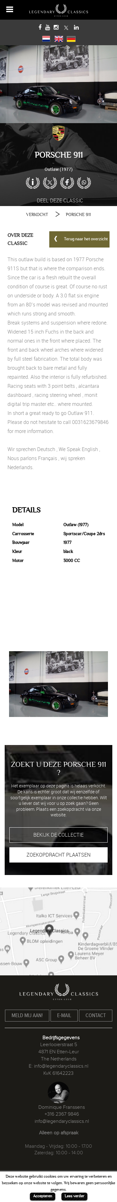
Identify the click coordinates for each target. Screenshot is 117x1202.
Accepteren (42, 1196)
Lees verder (74, 1196)
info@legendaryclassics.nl (61, 1066)
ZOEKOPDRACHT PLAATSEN (58, 854)
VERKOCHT (37, 214)
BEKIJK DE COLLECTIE (58, 834)
